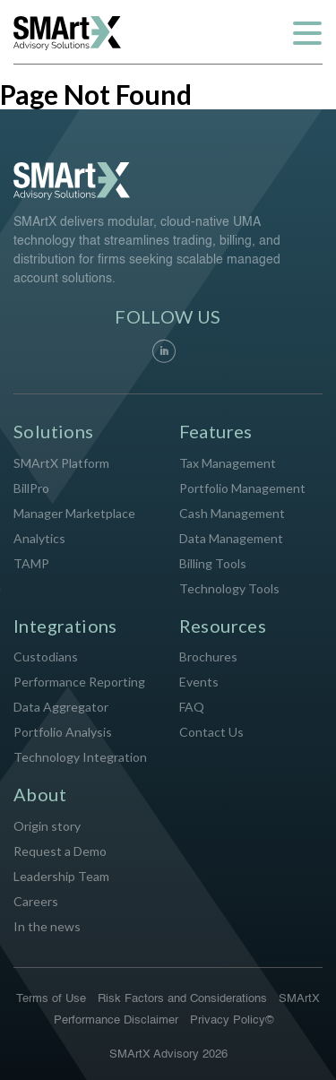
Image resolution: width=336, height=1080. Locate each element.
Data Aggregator (60, 706)
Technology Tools (229, 588)
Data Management (231, 538)
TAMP (31, 563)
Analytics (39, 538)
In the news (47, 926)
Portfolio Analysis (62, 731)
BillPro (31, 488)
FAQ (191, 706)
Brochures (208, 656)
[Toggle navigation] (307, 33)
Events (199, 681)
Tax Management (227, 463)
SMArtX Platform (61, 463)
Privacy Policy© (232, 1020)
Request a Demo (60, 851)
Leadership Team (61, 876)
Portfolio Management (242, 488)
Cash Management (232, 513)
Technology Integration (80, 757)
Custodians (45, 656)
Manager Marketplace (74, 513)
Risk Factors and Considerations (182, 999)
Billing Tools (212, 563)
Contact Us (211, 731)
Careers (35, 901)
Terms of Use (51, 999)
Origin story (47, 826)
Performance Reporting (79, 681)
